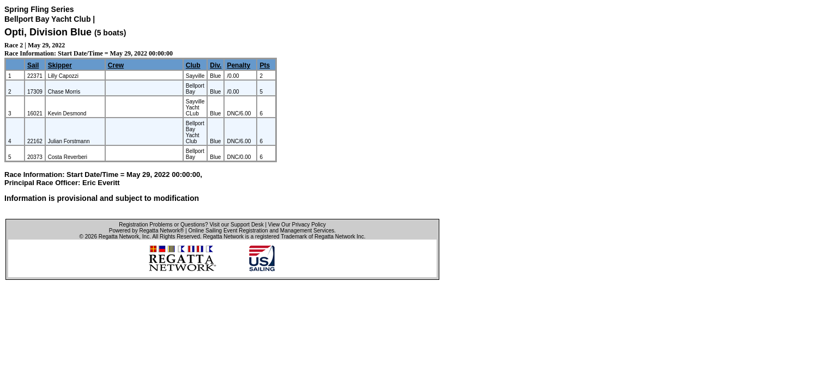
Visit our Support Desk (236, 225)
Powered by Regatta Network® (146, 231)
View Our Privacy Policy (297, 225)
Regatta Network (119, 237)
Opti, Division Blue (48, 32)
